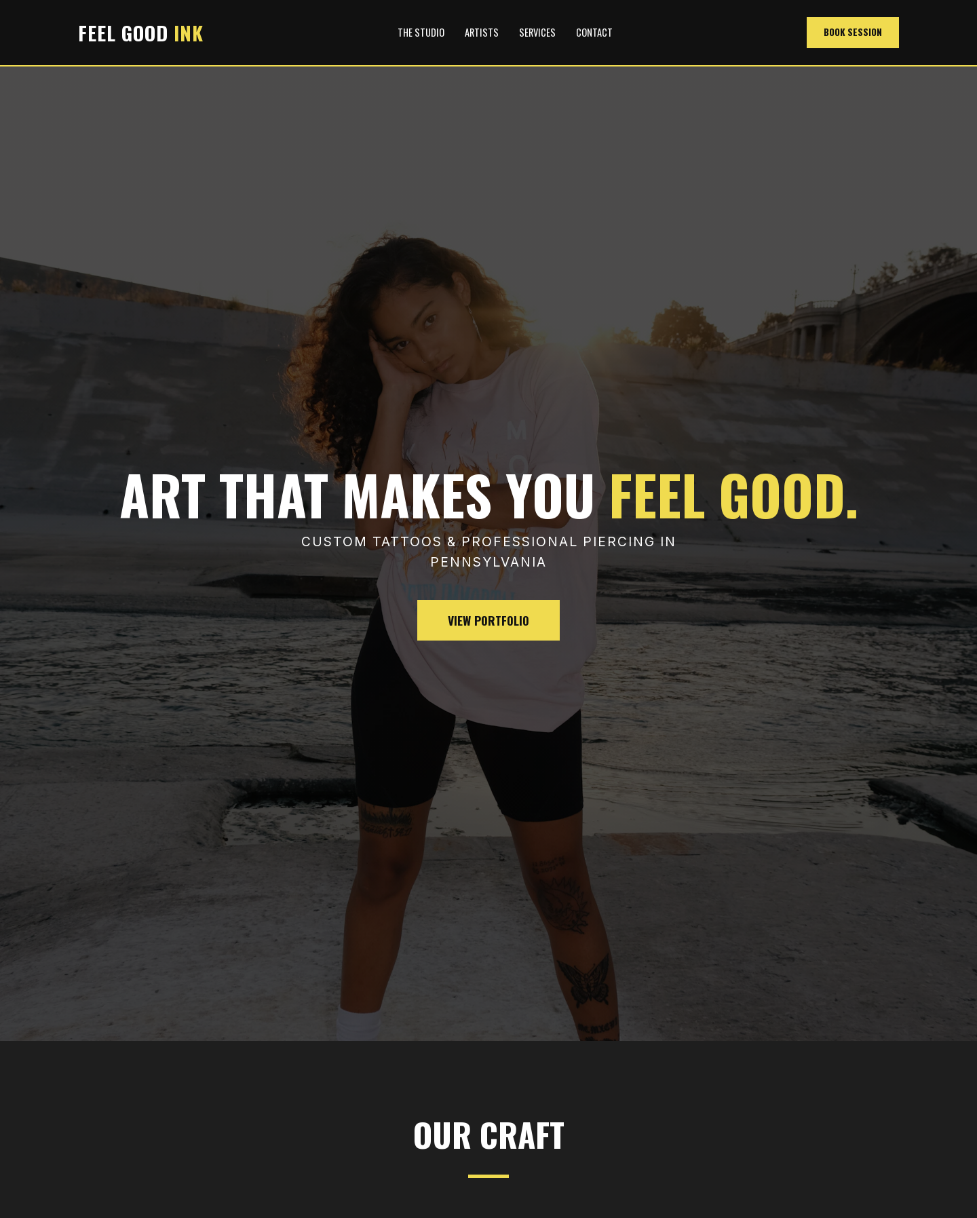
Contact (594, 32)
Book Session (853, 32)
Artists (482, 32)
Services (537, 32)
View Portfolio (488, 620)
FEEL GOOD (141, 32)
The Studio (421, 32)
